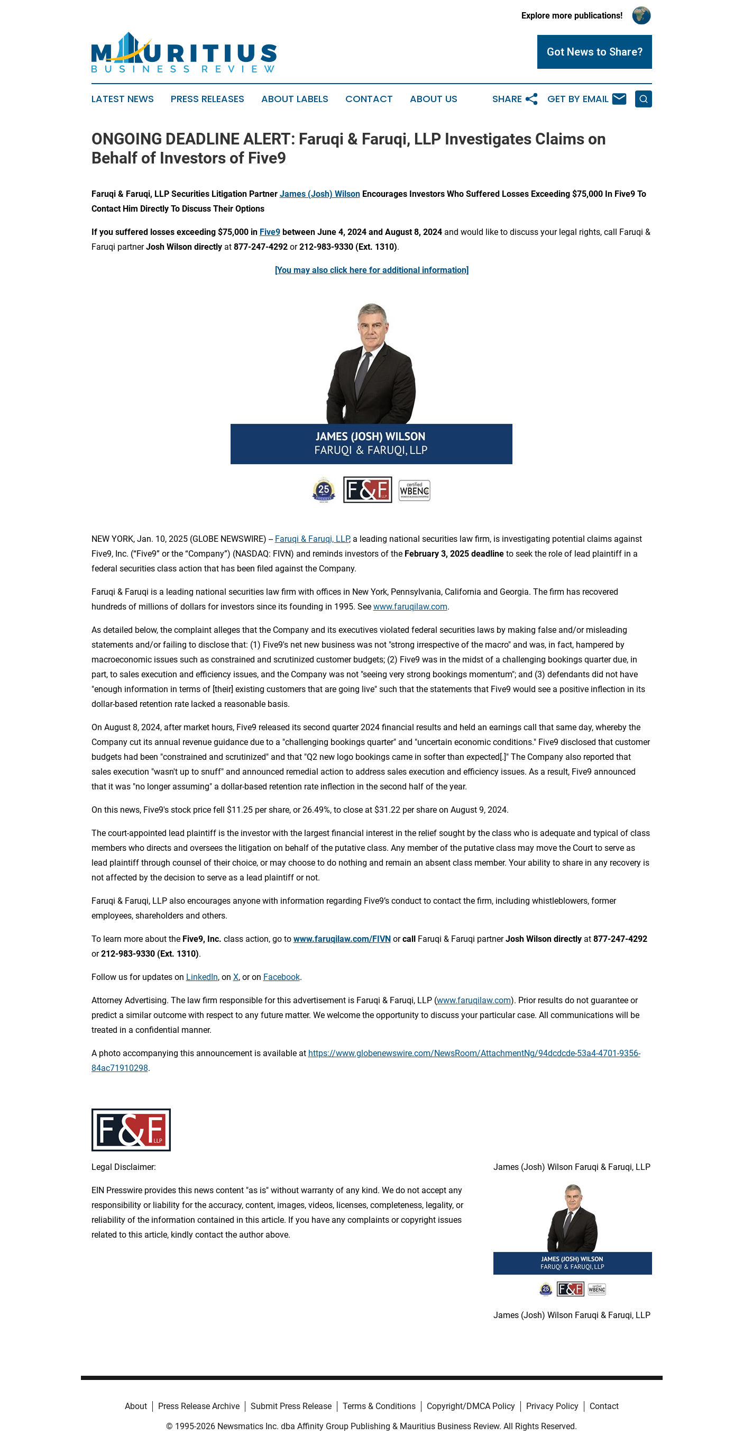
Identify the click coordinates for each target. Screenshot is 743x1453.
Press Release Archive (199, 1406)
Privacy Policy (552, 1406)
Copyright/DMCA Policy (471, 1406)
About (136, 1406)
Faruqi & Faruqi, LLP (312, 539)
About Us (433, 99)
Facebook (281, 977)
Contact (369, 99)
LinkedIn (202, 977)
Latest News (122, 99)
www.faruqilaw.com (410, 607)
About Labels (294, 99)
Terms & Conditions (379, 1406)
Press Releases (207, 99)
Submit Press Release (291, 1406)
